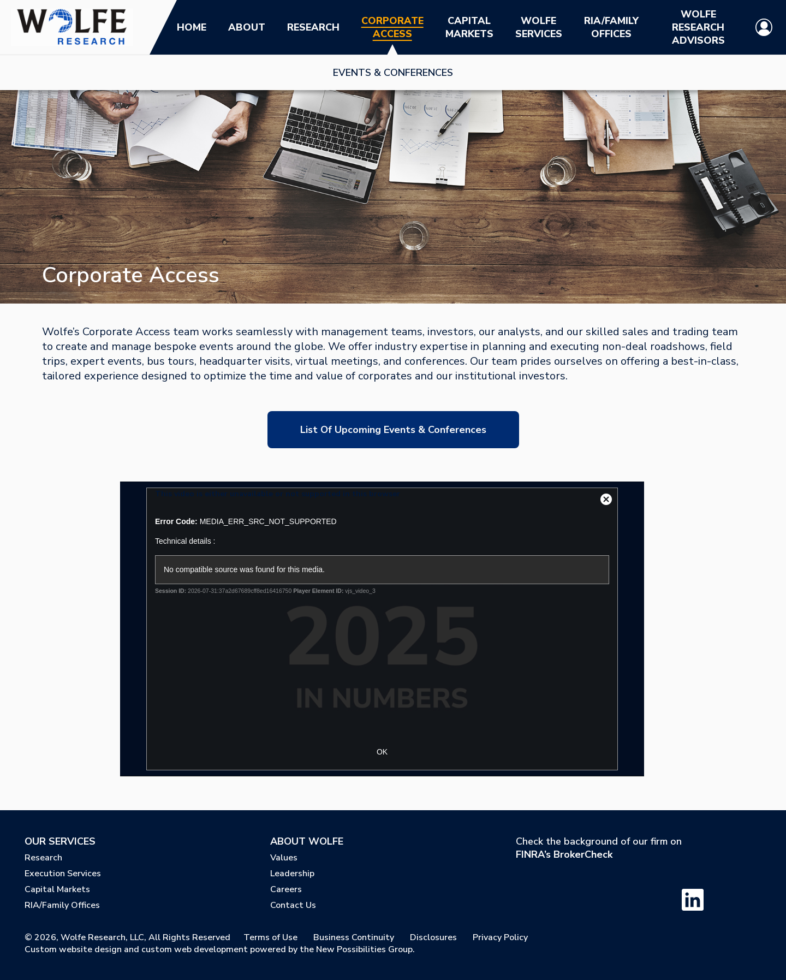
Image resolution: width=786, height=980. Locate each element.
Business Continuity (353, 937)
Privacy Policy (500, 937)
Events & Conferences (393, 72)
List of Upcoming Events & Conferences (393, 429)
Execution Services (63, 874)
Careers (286, 889)
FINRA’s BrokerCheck (564, 854)
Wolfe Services (538, 27)
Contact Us (293, 905)
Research (313, 27)
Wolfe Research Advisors (698, 27)
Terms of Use (270, 937)
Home (191, 27)
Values (283, 858)
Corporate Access (392, 27)
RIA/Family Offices (611, 27)
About (246, 27)
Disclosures (433, 937)
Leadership (292, 874)
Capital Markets (469, 27)
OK (382, 751)
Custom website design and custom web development (136, 949)
